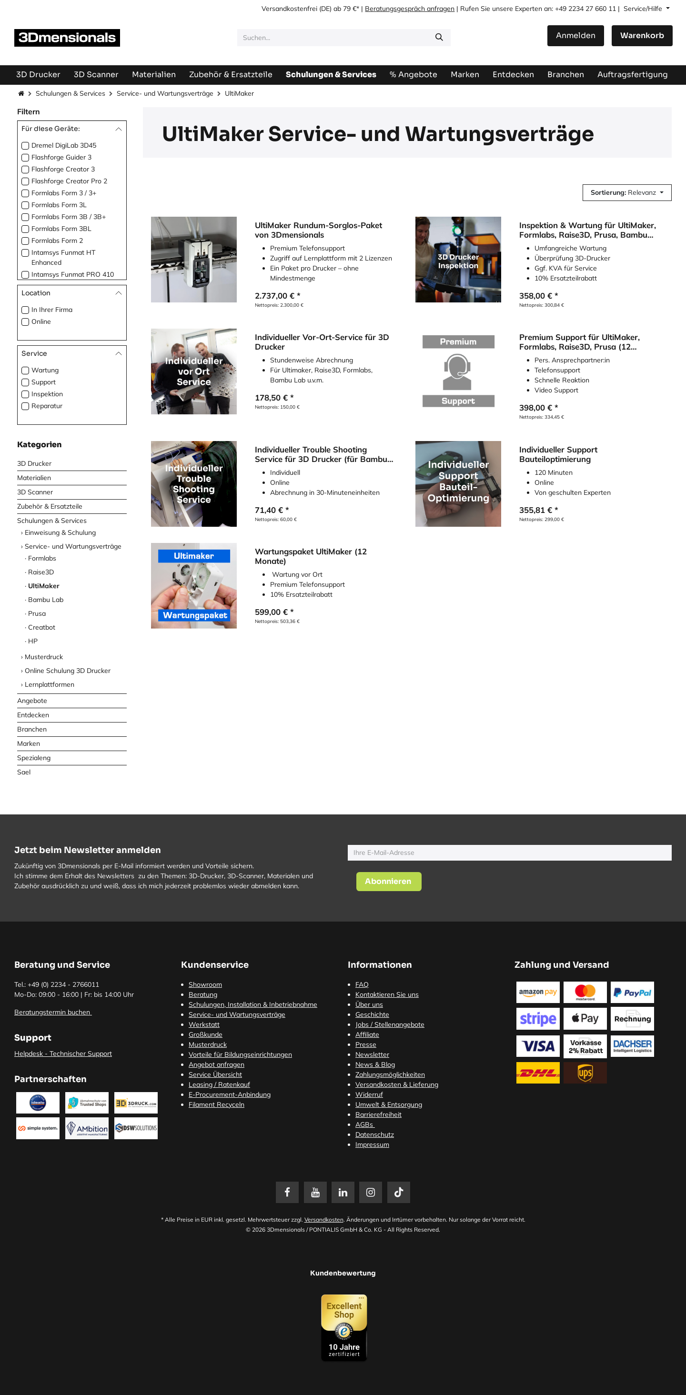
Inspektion (47, 394)
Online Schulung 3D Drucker (68, 670)
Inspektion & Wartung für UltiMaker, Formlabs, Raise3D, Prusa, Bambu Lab (587, 230)
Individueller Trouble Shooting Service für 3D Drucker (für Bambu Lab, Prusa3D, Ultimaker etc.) (321, 454)
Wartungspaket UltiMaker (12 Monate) (311, 556)
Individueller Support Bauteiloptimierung (558, 454)
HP (33, 641)
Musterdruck (44, 656)
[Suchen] (439, 37)
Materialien (34, 477)
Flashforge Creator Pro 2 (69, 181)
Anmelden (575, 35)
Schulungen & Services (70, 93)
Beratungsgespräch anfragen (409, 8)
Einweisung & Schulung (60, 532)
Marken (28, 743)
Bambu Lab (45, 599)
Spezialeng (33, 757)
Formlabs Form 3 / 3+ (63, 193)
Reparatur (46, 405)
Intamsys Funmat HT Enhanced (63, 257)
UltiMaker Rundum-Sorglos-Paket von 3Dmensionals (318, 230)
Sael (23, 772)
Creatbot (41, 627)
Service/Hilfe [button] (644, 8)
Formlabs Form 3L (59, 205)
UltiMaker (44, 586)
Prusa (37, 613)
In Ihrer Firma (51, 309)
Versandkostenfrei (289, 8)
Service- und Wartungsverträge (165, 93)
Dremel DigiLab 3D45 (63, 145)
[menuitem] (632, 75)
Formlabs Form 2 (57, 240)
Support (43, 382)
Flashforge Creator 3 (63, 169)
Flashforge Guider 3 (61, 157)
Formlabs (42, 558)
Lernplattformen (49, 684)
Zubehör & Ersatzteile (49, 506)
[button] (627, 192)
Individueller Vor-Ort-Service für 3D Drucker (322, 342)
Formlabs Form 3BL (61, 228)
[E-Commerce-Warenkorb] (642, 35)
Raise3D (41, 572)
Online (41, 321)
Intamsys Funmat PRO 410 (72, 274)
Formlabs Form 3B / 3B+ (68, 216)
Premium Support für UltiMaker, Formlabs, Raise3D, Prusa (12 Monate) (579, 342)
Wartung (45, 370)
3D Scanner (35, 492)
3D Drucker (34, 463)
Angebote (32, 700)
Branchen (32, 729)
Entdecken (33, 715)
